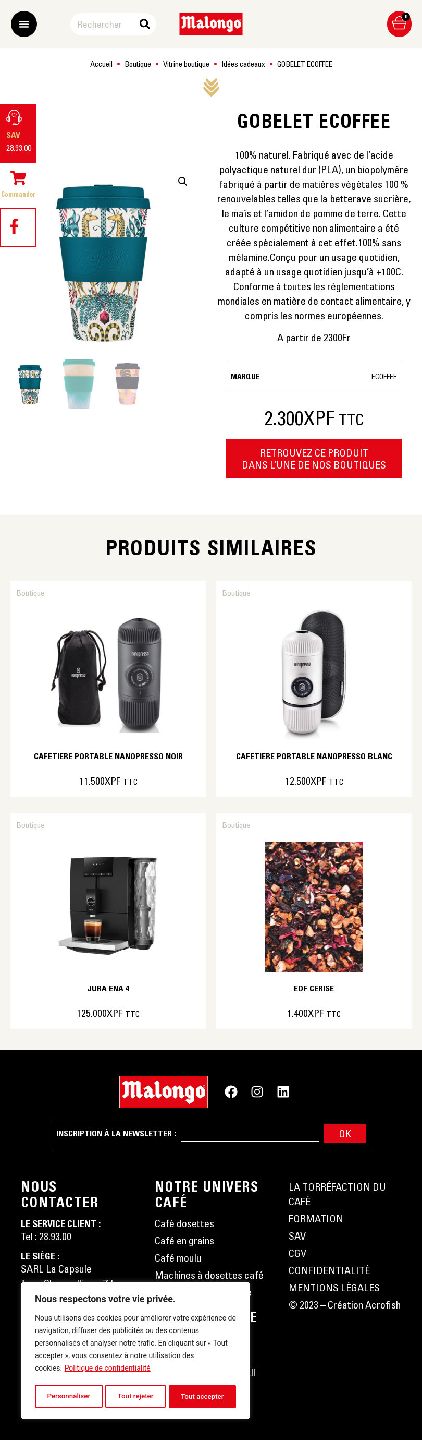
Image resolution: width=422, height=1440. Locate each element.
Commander (18, 194)
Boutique (138, 64)
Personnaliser (68, 1397)
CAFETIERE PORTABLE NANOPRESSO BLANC (314, 756)
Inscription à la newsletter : (116, 1133)
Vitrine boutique (186, 64)
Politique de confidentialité (108, 1370)
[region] (135, 1352)
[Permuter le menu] (24, 24)
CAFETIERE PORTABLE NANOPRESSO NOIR (108, 756)
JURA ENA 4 (108, 988)
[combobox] (106, 24)
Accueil (101, 64)
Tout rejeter (135, 1397)
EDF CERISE (314, 988)
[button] (182, 181)
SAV (13, 134)
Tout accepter (202, 1397)
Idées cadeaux (243, 64)
